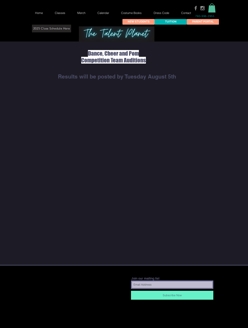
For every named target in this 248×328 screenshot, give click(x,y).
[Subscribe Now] (172, 295)
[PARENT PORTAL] (203, 22)
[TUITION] (171, 22)
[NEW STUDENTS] (138, 22)
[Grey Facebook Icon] (196, 8)
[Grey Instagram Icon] (202, 8)
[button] (212, 8)
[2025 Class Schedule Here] (51, 28)
